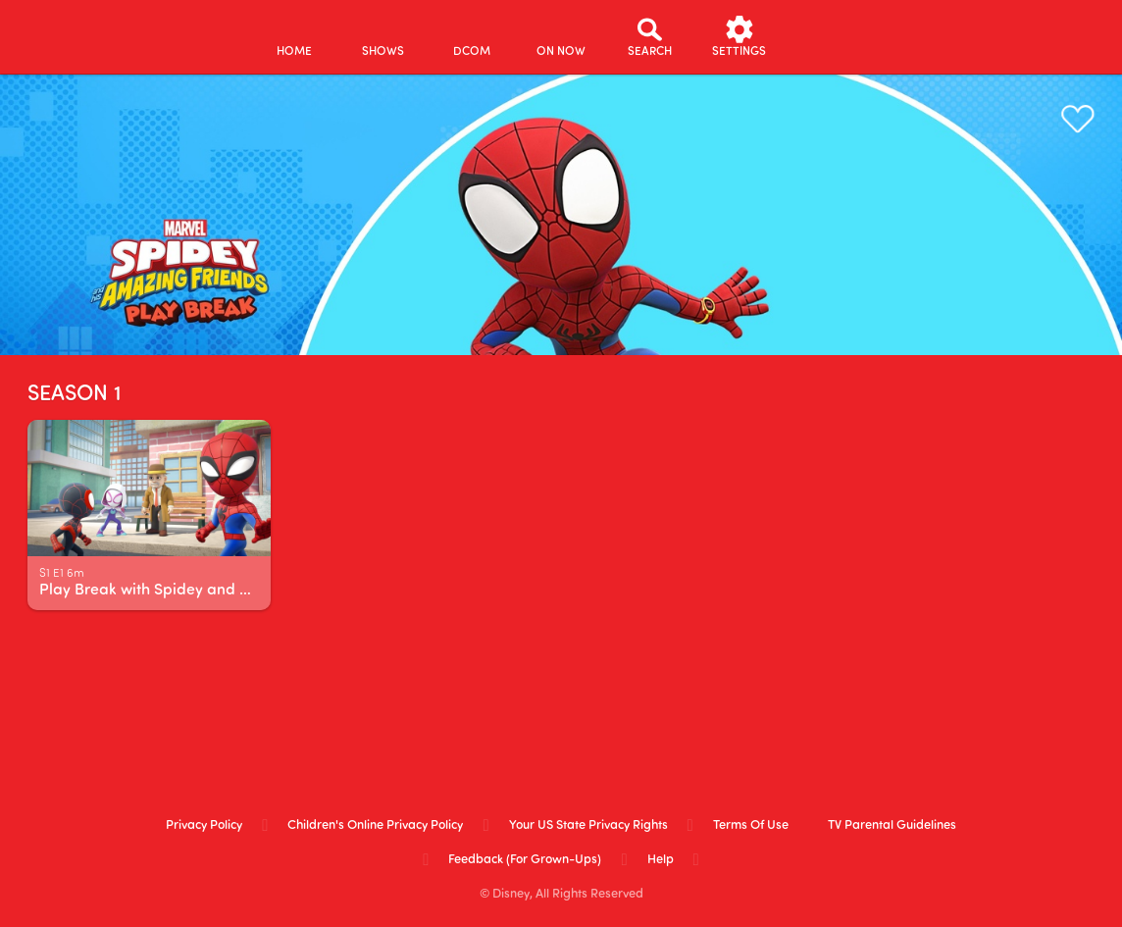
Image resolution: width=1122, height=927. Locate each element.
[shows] (383, 37)
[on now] (560, 37)
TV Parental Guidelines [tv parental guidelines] (892, 825)
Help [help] (660, 859)
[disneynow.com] (67, 34)
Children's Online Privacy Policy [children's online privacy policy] (375, 825)
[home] (294, 37)
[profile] (828, 37)
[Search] (650, 37)
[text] (61, 575)
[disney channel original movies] (472, 37)
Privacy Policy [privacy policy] (204, 825)
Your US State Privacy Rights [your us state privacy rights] (588, 825)
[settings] (739, 37)
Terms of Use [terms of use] (751, 825)
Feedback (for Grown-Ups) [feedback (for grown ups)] (524, 859)
